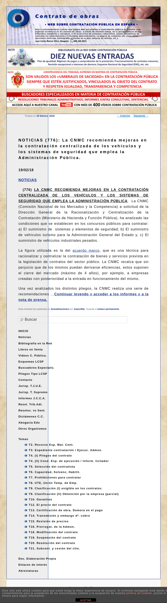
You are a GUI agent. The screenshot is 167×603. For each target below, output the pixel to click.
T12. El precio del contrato (50, 504)
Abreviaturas (28, 570)
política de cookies (139, 593)
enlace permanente (108, 309)
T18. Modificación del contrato (53, 532)
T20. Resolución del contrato (52, 543)
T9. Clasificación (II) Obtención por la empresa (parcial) (74, 494)
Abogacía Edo (29, 422)
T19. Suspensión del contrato (52, 537)
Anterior (123, 115)
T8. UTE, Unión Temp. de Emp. (53, 483)
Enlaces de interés (32, 564)
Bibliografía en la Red (35, 343)
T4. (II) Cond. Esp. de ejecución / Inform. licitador (69, 461)
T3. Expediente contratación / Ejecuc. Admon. (65, 450)
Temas (23, 439)
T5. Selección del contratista (52, 466)
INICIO (23, 331)
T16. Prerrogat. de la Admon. (52, 526)
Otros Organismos (32, 428)
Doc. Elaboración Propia (37, 558)
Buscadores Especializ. (36, 367)
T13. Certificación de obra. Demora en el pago (66, 510)
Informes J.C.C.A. (32, 398)
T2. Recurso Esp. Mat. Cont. (51, 444)
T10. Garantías (40, 499)
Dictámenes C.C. (31, 416)
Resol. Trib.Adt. (30, 404)
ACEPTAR (85, 600)
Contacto (25, 379)
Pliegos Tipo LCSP (32, 373)
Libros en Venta (30, 349)
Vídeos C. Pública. (32, 355)
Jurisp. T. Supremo (33, 392)
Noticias (24, 337)
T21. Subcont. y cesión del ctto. (54, 548)
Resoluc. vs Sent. (32, 410)
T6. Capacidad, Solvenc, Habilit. (54, 472)
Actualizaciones (60, 309)
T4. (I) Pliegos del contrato (50, 455)
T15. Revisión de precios (49, 521)
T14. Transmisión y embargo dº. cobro (59, 515)
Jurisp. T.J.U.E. (30, 386)
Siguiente (141, 115)
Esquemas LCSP (31, 361)
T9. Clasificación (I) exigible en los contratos (65, 488)
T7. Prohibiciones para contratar (55, 477)
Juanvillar (79, 309)
